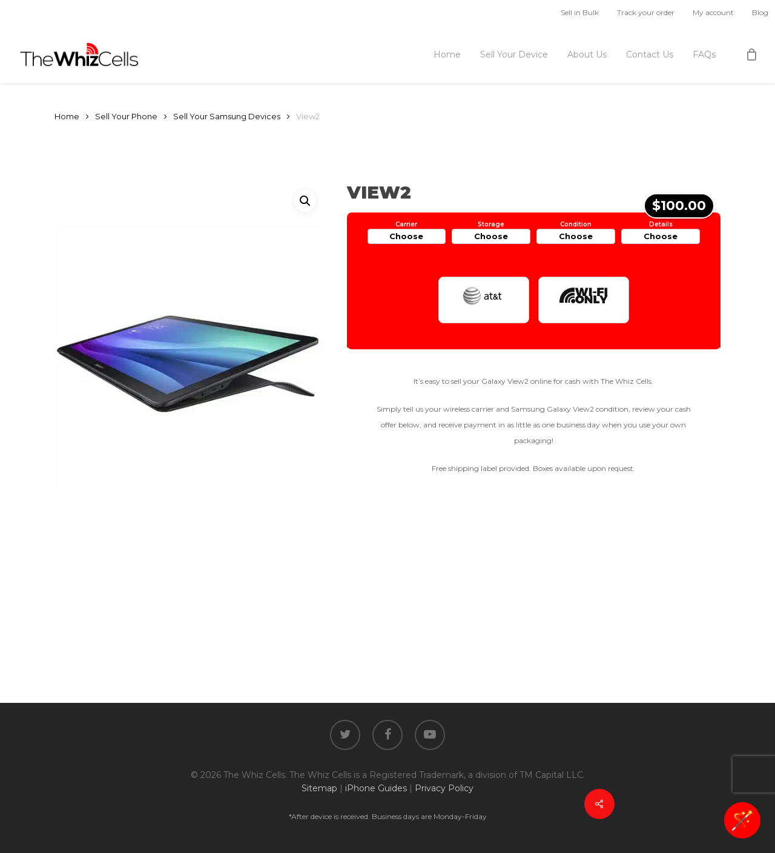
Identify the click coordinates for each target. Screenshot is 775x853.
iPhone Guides (376, 788)
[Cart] (751, 54)
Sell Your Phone (126, 116)
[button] (305, 201)
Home (66, 116)
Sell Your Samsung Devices (226, 116)
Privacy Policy (444, 788)
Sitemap (319, 788)
